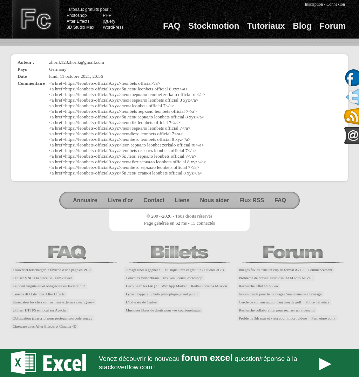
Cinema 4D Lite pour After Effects (39, 294)
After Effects (78, 21)
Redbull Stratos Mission (209, 286)
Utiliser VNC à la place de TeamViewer (42, 278)
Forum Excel (179, 363)
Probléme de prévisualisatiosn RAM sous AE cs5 (275, 278)
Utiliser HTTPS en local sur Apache (40, 310)
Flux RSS (251, 200)
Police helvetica (317, 302)
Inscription (314, 4)
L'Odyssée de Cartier (141, 302)
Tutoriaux (266, 25)
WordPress (113, 27)
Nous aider (214, 200)
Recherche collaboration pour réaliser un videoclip (276, 310)
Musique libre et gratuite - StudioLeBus (194, 270)
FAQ (171, 25)
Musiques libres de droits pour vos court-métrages (163, 310)
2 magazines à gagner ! (143, 270)
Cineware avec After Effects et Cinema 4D (44, 326)
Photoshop (77, 15)
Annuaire (85, 200)
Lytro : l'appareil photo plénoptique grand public (162, 294)
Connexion (335, 4)
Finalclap (35, 19)
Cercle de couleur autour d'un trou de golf (270, 302)
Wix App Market (174, 286)
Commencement (320, 270)
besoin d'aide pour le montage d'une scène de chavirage (280, 294)
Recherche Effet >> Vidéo (258, 286)
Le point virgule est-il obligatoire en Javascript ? (49, 286)
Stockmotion (213, 25)
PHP (107, 15)
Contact (153, 200)
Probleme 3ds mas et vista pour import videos (273, 318)
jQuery (109, 21)
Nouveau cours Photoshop (182, 278)
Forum (332, 25)
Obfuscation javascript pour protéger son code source (52, 318)
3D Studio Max (80, 27)
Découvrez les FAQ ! (141, 286)
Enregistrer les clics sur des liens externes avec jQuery (53, 302)
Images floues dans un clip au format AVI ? (271, 270)
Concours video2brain (142, 278)
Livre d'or (120, 200)
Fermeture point (323, 318)
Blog (302, 25)
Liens (182, 200)
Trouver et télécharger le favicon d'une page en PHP (51, 270)
